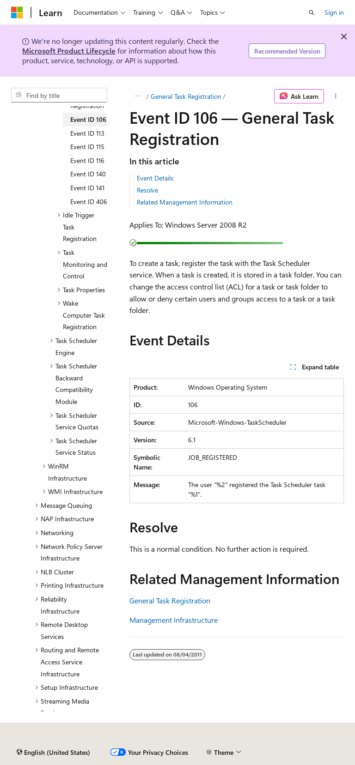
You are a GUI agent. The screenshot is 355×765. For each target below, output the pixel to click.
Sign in (334, 12)
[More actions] (336, 96)
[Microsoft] (17, 12)
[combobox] (59, 95)
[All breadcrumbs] (137, 96)
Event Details (155, 178)
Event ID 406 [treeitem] (88, 201)
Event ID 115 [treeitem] (87, 146)
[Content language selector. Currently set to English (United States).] (53, 752)
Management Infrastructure (173, 620)
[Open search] (311, 12)
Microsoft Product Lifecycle (69, 50)
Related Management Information (185, 202)
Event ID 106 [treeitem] (88, 119)
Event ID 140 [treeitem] (88, 173)
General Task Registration (186, 96)
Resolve (147, 190)
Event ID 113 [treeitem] (87, 133)
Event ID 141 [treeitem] (87, 187)
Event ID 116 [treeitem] (87, 160)
